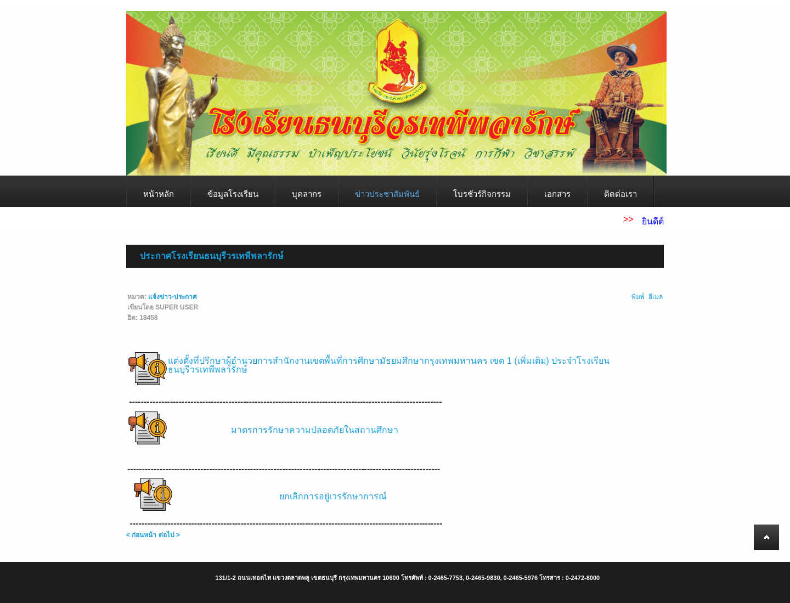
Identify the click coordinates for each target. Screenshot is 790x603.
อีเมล (655, 297)
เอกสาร (557, 194)
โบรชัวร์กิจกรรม (482, 194)
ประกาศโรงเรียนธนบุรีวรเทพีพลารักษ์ (212, 256)
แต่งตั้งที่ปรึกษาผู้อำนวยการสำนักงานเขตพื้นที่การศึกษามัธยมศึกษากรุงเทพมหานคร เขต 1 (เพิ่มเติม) (358, 360)
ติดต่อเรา (620, 194)
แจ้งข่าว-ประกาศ (172, 297)
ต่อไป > (169, 535)
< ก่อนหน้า (141, 535)
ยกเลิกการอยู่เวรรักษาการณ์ (333, 496)
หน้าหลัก (158, 194)
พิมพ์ (638, 297)
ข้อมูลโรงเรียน (232, 194)
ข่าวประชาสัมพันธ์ (387, 194)
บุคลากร (306, 194)
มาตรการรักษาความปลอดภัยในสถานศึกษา (314, 430)
